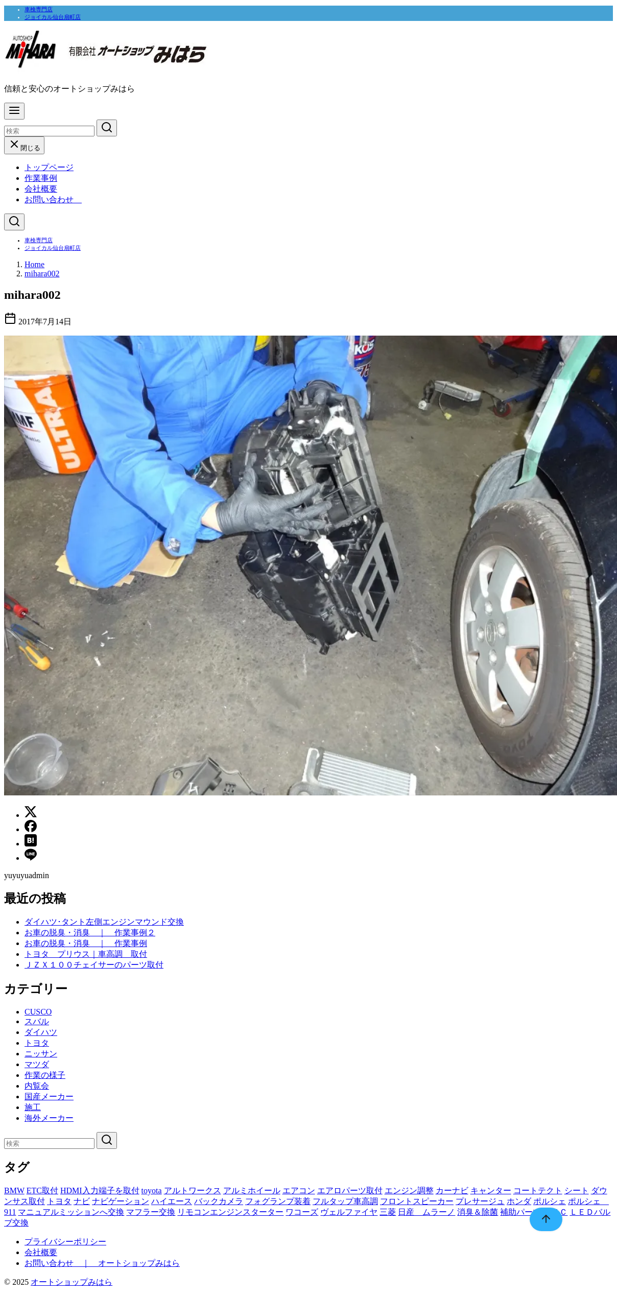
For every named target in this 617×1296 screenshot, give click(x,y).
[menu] (14, 111)
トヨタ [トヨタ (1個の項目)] (59, 1201)
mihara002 (42, 273)
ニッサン (41, 1053)
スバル (37, 1021)
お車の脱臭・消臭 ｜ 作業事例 (86, 943)
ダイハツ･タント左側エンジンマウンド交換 (104, 921)
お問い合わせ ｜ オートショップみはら (102, 1263)
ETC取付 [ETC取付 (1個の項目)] (42, 1190)
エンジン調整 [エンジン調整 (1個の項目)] (409, 1190)
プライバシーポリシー (65, 1241)
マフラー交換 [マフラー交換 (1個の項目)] (150, 1212)
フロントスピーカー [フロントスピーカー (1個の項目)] (417, 1201)
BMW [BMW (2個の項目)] (14, 1190)
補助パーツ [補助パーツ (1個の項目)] (520, 1212)
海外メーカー (49, 1118)
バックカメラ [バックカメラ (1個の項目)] (218, 1201)
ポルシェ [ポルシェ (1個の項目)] (549, 1201)
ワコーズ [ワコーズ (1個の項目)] (302, 1212)
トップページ (49, 167)
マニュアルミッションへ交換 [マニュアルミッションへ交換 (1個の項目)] (71, 1212)
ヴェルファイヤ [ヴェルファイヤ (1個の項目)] (348, 1212)
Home (34, 264)
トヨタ (37, 1043)
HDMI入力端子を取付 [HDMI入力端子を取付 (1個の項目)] (99, 1190)
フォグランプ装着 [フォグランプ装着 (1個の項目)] (278, 1201)
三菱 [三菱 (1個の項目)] (387, 1212)
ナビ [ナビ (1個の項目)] (82, 1201)
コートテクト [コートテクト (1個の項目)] (537, 1190)
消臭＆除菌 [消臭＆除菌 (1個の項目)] (477, 1212)
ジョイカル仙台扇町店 (53, 17)
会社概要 (41, 188)
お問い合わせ (53, 199)
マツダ (37, 1064)
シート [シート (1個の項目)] (576, 1190)
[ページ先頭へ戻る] (541, 1219)
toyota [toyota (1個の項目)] (151, 1190)
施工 (33, 1107)
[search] (107, 128)
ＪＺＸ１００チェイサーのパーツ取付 (94, 964)
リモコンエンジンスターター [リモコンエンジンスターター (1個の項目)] (230, 1212)
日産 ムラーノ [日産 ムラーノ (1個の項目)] (426, 1212)
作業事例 (41, 178)
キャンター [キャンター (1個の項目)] (490, 1190)
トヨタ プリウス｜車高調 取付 (86, 954)
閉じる (24, 148)
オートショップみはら (71, 1282)
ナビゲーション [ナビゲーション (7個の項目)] (120, 1201)
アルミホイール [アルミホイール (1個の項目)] (251, 1190)
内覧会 (37, 1085)
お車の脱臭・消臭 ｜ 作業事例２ (90, 932)
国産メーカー (49, 1096)
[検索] (49, 131)
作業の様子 (45, 1075)
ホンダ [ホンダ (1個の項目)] (519, 1201)
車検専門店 (39, 9)
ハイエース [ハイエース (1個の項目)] (171, 1201)
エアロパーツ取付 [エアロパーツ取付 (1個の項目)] (350, 1190)
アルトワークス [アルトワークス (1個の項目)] (192, 1190)
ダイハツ (41, 1032)
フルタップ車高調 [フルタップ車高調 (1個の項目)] (345, 1201)
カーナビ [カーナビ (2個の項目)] (452, 1190)
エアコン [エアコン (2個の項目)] (298, 1190)
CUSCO (38, 1011)
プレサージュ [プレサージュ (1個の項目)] (480, 1201)
